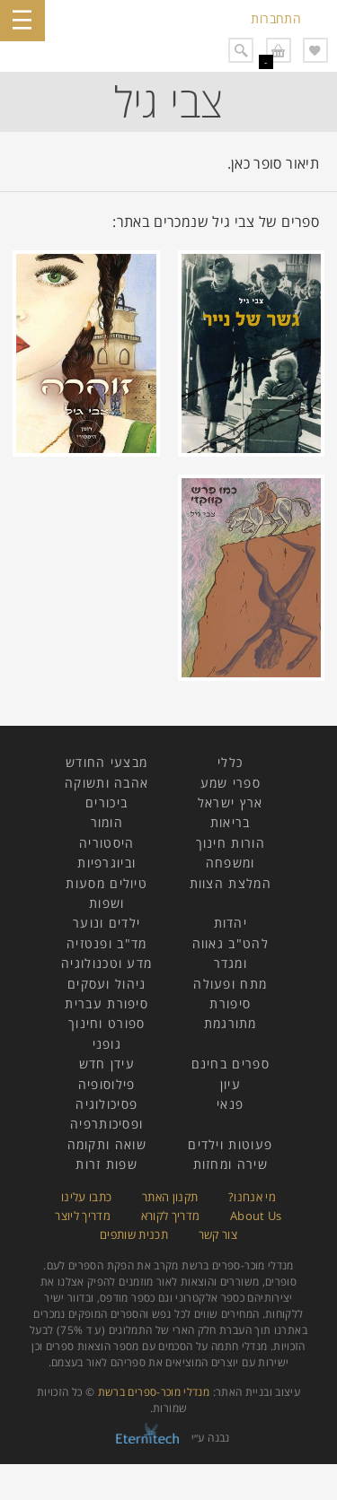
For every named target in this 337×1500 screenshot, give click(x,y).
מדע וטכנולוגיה (106, 963)
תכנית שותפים (134, 1234)
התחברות (276, 18)
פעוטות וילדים (230, 1144)
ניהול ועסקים (106, 983)
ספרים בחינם (230, 1063)
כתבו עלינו (86, 1197)
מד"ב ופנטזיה (107, 943)
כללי (230, 762)
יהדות (231, 922)
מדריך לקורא (170, 1216)
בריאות (230, 822)
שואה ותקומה (106, 1144)
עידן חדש (107, 1063)
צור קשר (218, 1234)
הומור (107, 822)
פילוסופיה (107, 1084)
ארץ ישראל (230, 802)
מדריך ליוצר (83, 1216)
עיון (230, 1084)
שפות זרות (106, 1164)
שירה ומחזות (230, 1164)
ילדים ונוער (106, 922)
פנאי (230, 1103)
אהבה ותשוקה (106, 782)
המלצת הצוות (230, 883)
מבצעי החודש (106, 762)
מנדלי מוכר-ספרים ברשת (154, 1392)
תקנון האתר (170, 1197)
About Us (256, 1216)
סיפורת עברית (106, 1003)
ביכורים (106, 802)
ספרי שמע (230, 782)
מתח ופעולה (230, 983)
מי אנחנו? (252, 1197)
